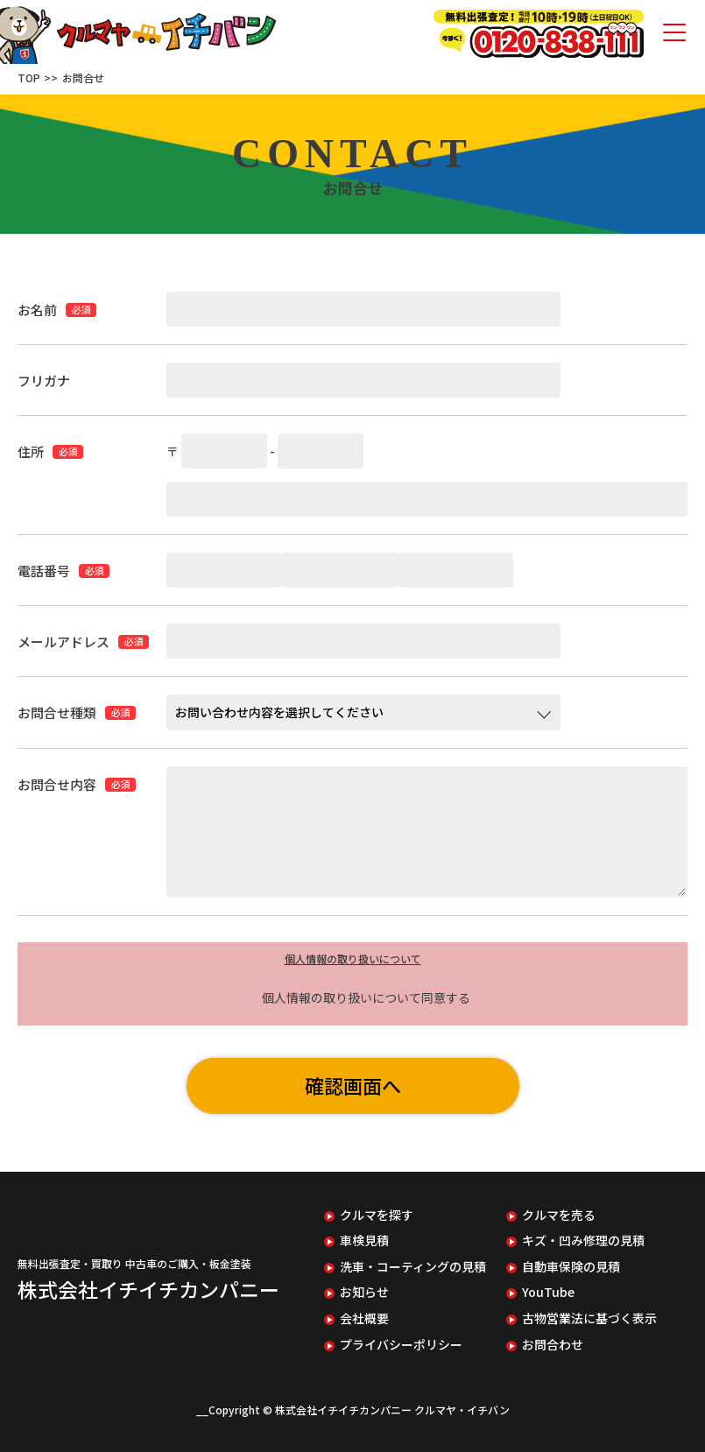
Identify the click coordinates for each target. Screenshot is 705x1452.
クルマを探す (376, 1215)
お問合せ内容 (57, 784)
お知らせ (364, 1292)
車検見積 (364, 1240)
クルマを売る (559, 1215)
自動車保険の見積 (571, 1266)
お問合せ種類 (57, 712)
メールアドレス (63, 641)
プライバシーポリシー (401, 1344)
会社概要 (364, 1318)
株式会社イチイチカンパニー (148, 1289)
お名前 (37, 309)
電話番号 (44, 570)
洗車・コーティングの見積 (413, 1266)
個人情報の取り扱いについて (353, 958)
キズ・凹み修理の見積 (583, 1240)
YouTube (548, 1292)
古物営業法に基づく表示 (589, 1318)
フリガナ (44, 380)
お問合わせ (552, 1344)
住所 (31, 451)
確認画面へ (353, 1085)
